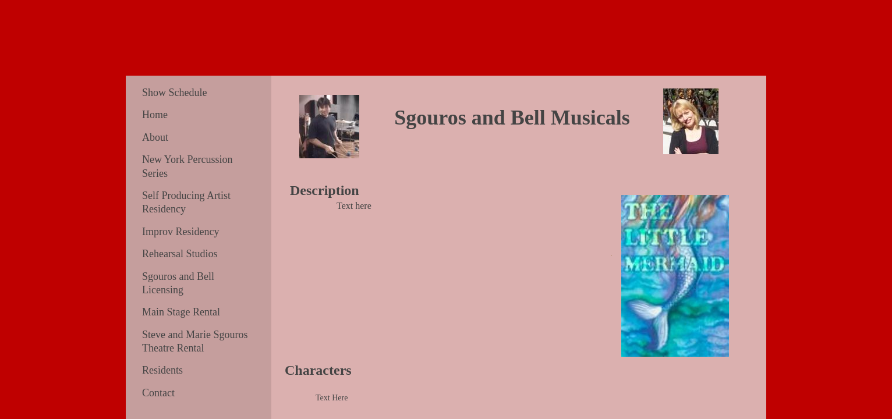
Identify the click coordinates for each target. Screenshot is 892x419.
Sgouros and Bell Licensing (178, 283)
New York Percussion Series (187, 166)
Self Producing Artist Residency (186, 202)
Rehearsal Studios (179, 254)
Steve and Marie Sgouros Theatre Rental (194, 341)
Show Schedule (174, 92)
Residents (162, 370)
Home (155, 114)
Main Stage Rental (181, 312)
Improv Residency (180, 231)
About (155, 137)
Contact (158, 393)
